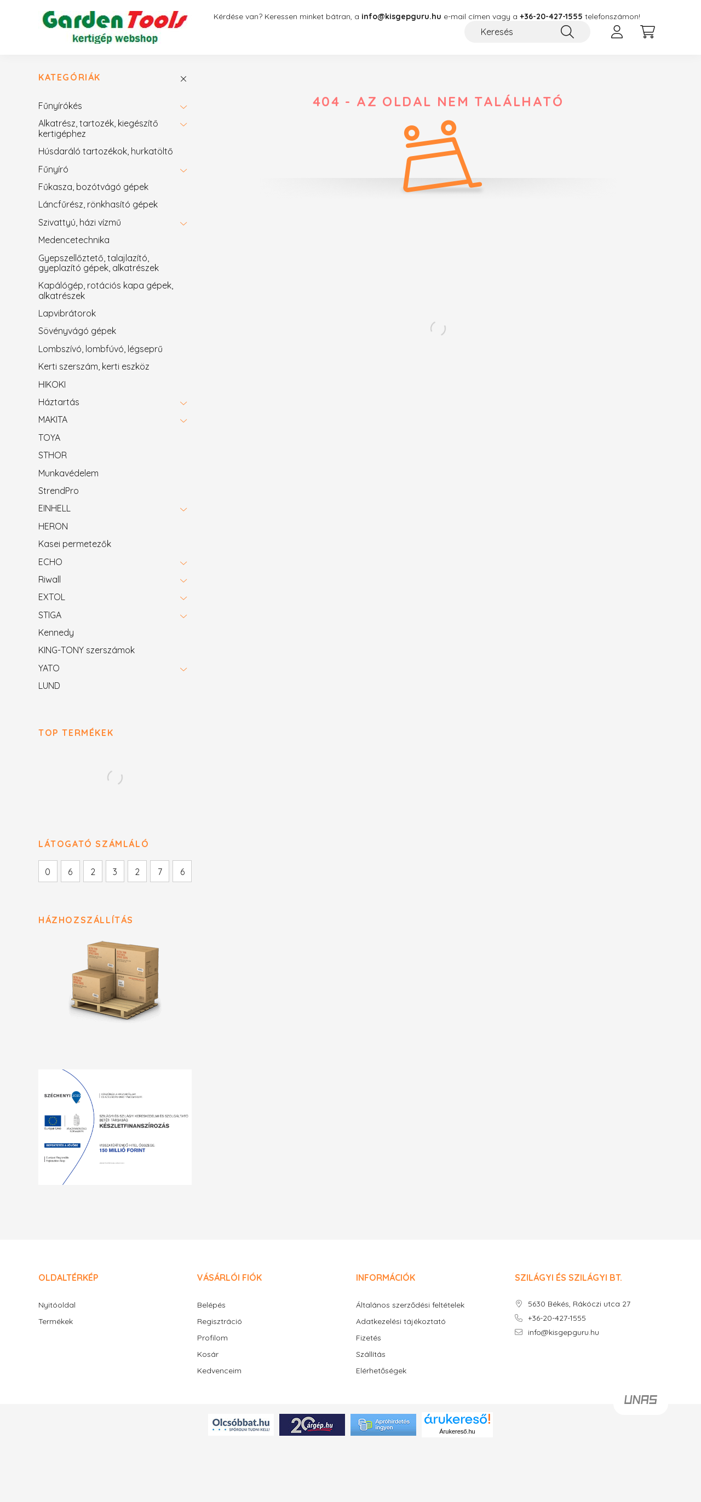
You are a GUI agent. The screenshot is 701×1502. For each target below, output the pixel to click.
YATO (49, 669)
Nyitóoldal (57, 1306)
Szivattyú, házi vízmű (79, 223)
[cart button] (647, 32)
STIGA (49, 616)
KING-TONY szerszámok (86, 652)
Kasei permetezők (74, 545)
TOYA (49, 439)
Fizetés (368, 1339)
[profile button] (617, 32)
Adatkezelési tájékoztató (401, 1323)
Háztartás (58, 403)
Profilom (212, 1339)
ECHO (50, 563)
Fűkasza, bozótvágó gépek (93, 188)
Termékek (55, 1323)
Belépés (211, 1306)
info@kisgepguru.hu (563, 1334)
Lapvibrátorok (67, 314)
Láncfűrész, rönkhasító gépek (98, 206)
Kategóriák (69, 79)
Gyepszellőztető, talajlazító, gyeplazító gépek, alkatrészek (98, 264)
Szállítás (371, 1356)
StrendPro (58, 492)
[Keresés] (527, 32)
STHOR (52, 456)
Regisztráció (219, 1323)
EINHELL (54, 510)
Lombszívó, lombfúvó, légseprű (100, 350)
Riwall (49, 581)
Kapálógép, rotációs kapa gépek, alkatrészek (105, 291)
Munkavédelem (68, 474)
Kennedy (56, 634)
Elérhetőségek (381, 1372)
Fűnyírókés (60, 107)
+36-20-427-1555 (551, 16)
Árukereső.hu (457, 1433)
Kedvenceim (219, 1372)
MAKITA (52, 421)
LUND (49, 687)
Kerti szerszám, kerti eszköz (94, 367)
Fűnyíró (53, 170)
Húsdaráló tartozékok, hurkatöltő (105, 152)
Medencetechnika (74, 241)
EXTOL (51, 599)
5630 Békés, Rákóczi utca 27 (579, 1305)
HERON (53, 527)
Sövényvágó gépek (77, 332)
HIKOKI (52, 386)
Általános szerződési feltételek (410, 1306)
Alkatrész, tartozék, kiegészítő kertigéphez (98, 130)
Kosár (208, 1356)
